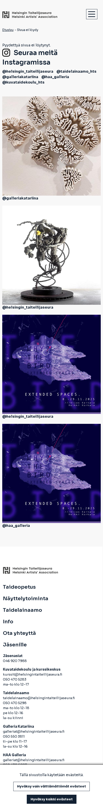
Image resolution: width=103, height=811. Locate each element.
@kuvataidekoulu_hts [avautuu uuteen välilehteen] (23, 82)
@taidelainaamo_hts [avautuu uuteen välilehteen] (76, 71)
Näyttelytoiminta (25, 599)
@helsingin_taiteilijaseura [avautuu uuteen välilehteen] (27, 71)
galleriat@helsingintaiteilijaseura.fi (34, 731)
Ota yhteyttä (19, 633)
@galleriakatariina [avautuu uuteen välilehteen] (20, 76)
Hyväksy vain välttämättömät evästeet (51, 786)
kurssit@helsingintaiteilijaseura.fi (33, 674)
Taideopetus (19, 587)
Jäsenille (15, 645)
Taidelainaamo (22, 610)
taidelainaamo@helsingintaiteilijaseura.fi (39, 698)
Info (8, 622)
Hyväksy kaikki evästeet (52, 799)
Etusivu (7, 30)
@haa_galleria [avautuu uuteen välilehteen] (55, 76)
